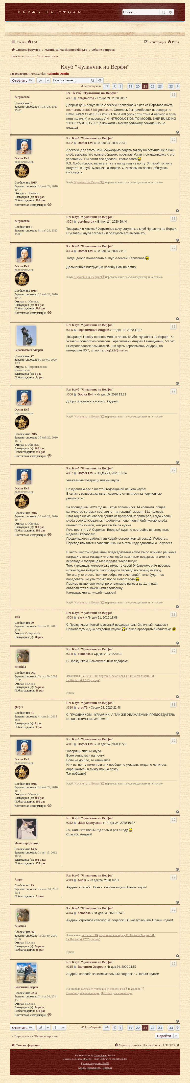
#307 (69, 473)
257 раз (40, 863)
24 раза (39, 687)
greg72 (19, 707)
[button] (106, 86)
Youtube (135, 989)
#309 (69, 654)
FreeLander (38, 73)
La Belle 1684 (89, 676)
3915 (34, 182)
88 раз (40, 690)
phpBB (86, 1059)
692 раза (40, 859)
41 (32, 712)
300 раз (39, 197)
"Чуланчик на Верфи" (87, 182)
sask (17, 617)
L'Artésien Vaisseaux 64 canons (100, 989)
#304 (69, 251)
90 (32, 622)
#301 (69, 98)
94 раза (39, 1007)
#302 (69, 143)
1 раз (38, 723)
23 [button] (160, 86)
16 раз (39, 637)
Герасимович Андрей (29, 350)
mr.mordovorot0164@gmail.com (89, 110)
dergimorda (22, 97)
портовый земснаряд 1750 (115, 676)
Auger (19, 879)
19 (32, 885)
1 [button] (120, 86)
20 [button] (138, 86)
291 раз (40, 200)
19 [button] (130, 86)
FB (122, 989)
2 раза (40, 896)
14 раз (40, 377)
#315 (69, 966)
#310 (69, 707)
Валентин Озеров (26, 987)
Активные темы (48, 56)
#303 (69, 221)
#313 (69, 880)
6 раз (38, 373)
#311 (69, 744)
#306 (69, 394)
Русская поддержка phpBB (95, 1063)
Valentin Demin (58, 73)
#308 (69, 617)
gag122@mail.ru (116, 350)
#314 (69, 913)
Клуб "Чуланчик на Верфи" (95, 67)
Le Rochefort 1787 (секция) (83, 680)
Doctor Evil (22, 158)
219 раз (40, 1011)
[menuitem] (33, 42)
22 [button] (152, 86)
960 (33, 672)
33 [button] (171, 86)
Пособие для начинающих (82, 993)
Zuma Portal (100, 1055)
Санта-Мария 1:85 (143, 676)
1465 (34, 849)
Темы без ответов (22, 56)
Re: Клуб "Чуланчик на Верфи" (92, 93)
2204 (34, 993)
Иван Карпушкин (27, 843)
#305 (69, 330)
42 (32, 356)
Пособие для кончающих (116, 993)
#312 (69, 823)
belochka (20, 666)
